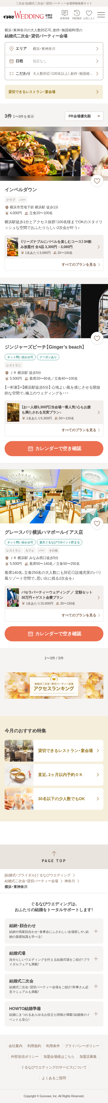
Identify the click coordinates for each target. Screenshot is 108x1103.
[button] (54, 931)
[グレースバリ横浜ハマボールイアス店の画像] (54, 496)
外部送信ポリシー (25, 1057)
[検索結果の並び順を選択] (84, 116)
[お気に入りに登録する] (97, 180)
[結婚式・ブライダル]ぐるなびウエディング (38, 875)
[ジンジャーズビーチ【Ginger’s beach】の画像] (54, 311)
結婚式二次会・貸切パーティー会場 (31, 881)
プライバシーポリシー (82, 1046)
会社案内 (15, 1046)
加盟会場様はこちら (59, 1057)
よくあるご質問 (54, 1078)
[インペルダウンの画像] (54, 154)
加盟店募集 (88, 1057)
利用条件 (53, 1046)
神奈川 (70, 881)
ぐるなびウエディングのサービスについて (54, 1067)
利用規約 (34, 1046)
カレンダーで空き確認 (54, 448)
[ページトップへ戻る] (54, 856)
